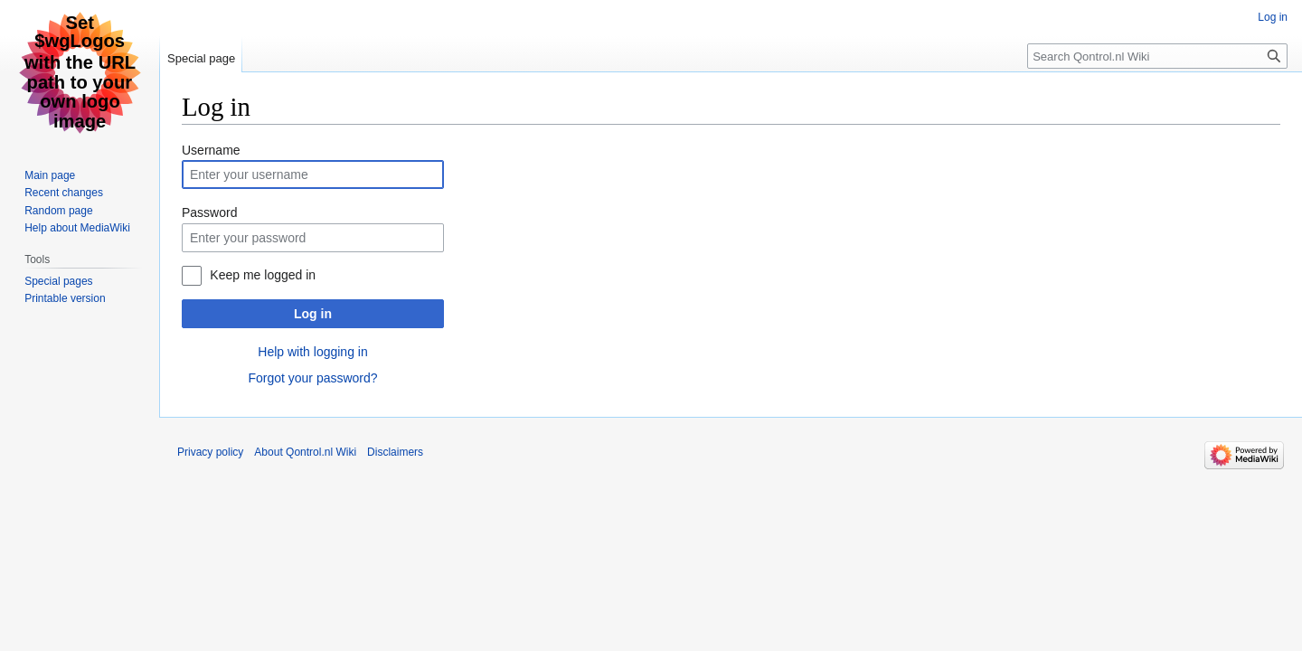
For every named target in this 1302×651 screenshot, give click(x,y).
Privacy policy (210, 452)
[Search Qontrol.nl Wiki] (1157, 56)
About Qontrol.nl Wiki (305, 452)
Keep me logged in (263, 275)
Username (211, 150)
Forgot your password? (312, 378)
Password (209, 212)
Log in (313, 314)
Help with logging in (312, 351)
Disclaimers (395, 452)
